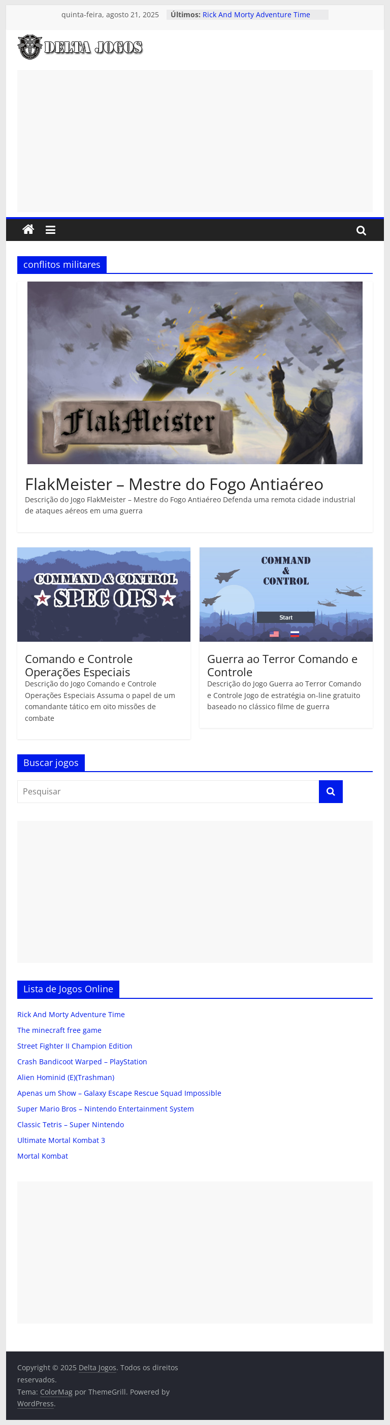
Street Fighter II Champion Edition (75, 1046)
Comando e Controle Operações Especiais (79, 665)
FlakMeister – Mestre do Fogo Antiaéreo (174, 484)
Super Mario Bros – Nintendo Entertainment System (105, 1109)
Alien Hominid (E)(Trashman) (65, 1077)
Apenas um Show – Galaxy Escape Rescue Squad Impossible (119, 1093)
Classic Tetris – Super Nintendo (70, 1124)
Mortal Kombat (42, 1156)
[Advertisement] (195, 141)
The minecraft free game (59, 1030)
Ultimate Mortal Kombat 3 (61, 1140)
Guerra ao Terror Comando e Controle (282, 665)
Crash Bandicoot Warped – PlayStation (82, 1061)
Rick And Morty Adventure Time (256, 14)
